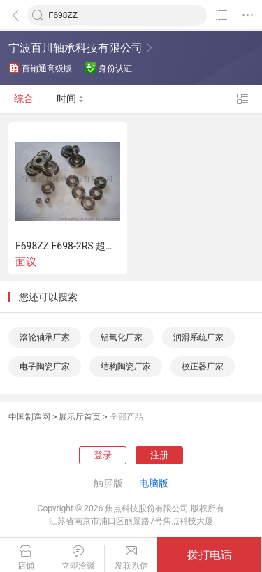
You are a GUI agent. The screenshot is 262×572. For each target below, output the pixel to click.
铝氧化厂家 (122, 337)
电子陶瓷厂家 (45, 367)
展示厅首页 (80, 417)
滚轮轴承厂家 (45, 337)
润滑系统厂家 (198, 337)
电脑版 (153, 483)
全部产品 (126, 417)
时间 (70, 99)
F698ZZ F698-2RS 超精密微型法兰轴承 (67, 246)
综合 (24, 99)
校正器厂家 (203, 367)
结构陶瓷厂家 (126, 367)
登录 (103, 455)
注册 (159, 455)
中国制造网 (29, 417)
